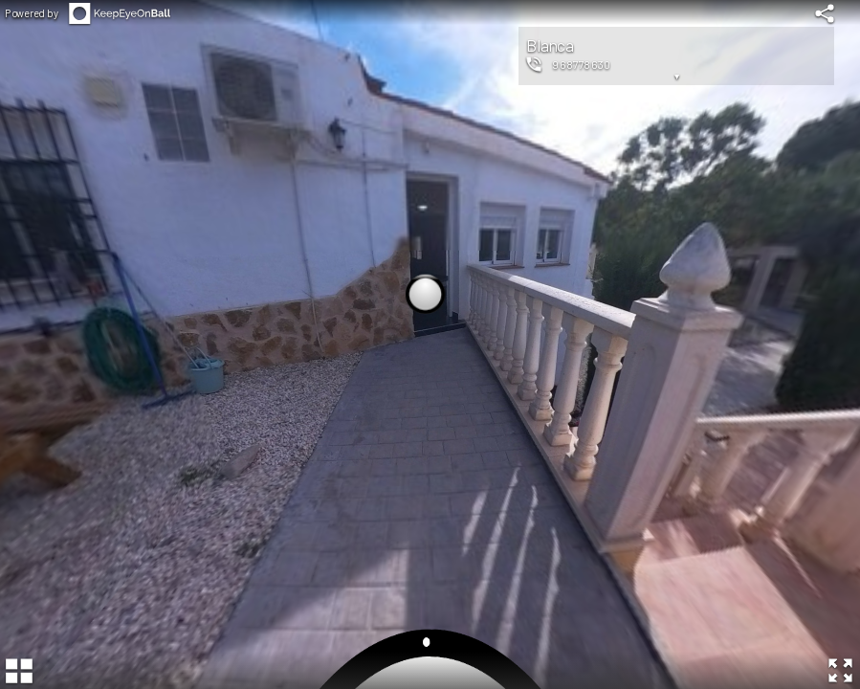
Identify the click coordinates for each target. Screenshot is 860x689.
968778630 (581, 64)
